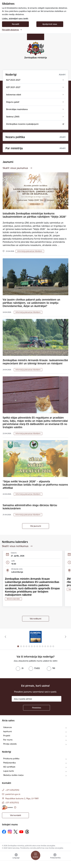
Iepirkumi (7, 731)
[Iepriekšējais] (5, 637)
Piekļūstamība (9, 762)
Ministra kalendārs (13, 599)
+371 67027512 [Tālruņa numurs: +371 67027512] (12, 802)
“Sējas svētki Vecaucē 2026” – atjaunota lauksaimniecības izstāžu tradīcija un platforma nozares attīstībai (35, 484)
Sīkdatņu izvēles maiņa (13, 775)
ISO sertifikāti (9, 767)
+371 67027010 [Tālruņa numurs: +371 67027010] (12, 790)
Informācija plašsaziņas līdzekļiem (29, 251)
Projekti (6, 735)
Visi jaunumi (35, 526)
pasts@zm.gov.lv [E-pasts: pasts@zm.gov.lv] (12, 794)
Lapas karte (8, 771)
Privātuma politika (11, 758)
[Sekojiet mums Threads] (27, 832)
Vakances (7, 727)
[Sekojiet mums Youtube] (21, 831)
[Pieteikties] (36, 708)
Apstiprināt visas (49, 24)
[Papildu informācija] (15, 807)
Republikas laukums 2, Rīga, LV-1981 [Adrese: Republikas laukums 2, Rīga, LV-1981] (22, 798)
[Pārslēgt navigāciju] (35, 855)
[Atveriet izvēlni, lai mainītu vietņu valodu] (16, 856)
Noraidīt (15, 24)
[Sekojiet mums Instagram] (10, 832)
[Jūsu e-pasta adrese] (36, 699)
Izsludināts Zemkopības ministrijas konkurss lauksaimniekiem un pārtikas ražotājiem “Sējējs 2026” (34, 215)
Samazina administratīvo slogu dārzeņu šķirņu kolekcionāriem (30, 507)
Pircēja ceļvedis (10, 744)
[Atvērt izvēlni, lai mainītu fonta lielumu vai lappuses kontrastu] (55, 856)
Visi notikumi (35, 618)
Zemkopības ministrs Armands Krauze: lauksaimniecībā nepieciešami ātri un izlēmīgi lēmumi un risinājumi (35, 362)
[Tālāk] (65, 637)
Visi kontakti (15, 815)
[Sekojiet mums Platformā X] (16, 832)
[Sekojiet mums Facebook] (4, 832)
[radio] (19, 668)
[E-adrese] (7, 807)
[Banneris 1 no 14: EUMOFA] (36, 637)
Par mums (7, 739)
